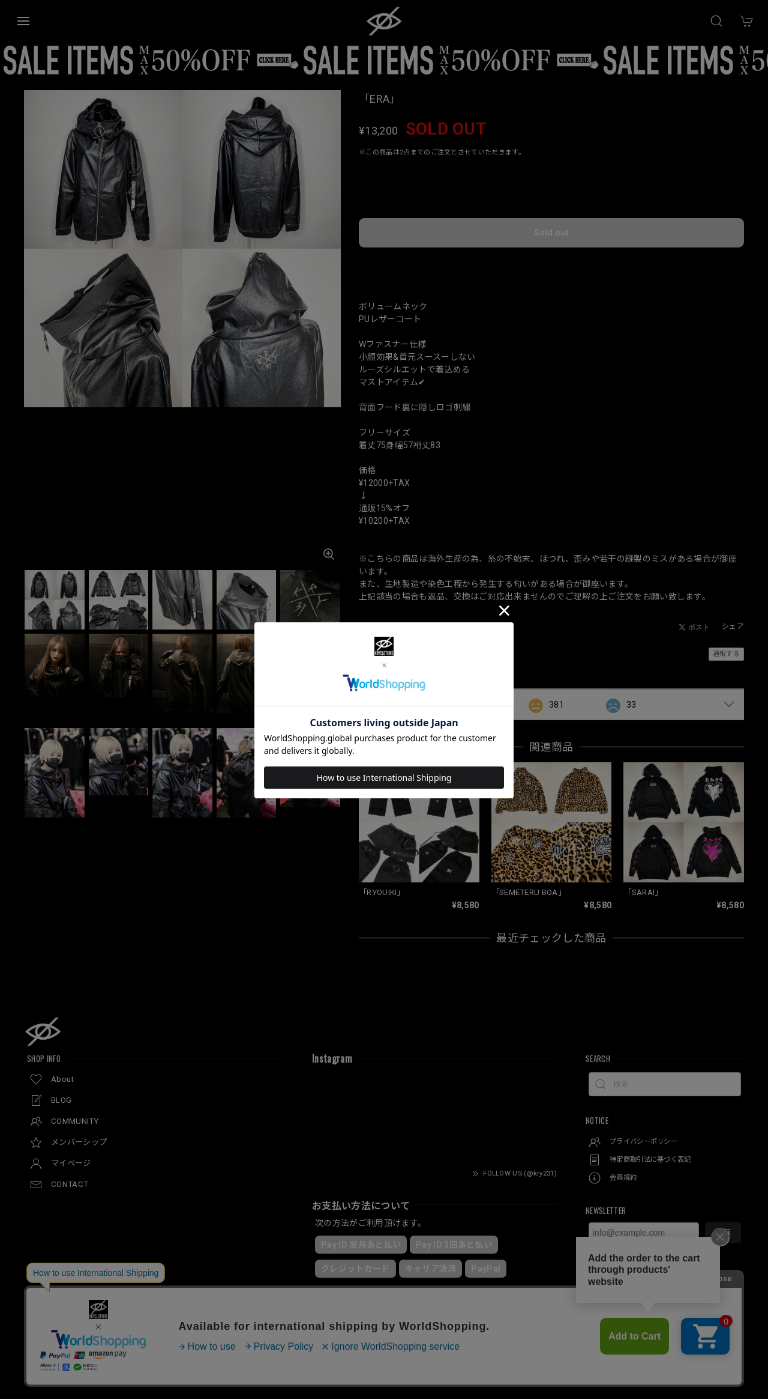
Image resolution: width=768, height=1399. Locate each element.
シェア (733, 611)
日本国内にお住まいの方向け (551, 250)
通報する (726, 638)
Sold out (551, 219)
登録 (723, 1217)
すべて (396, 689)
